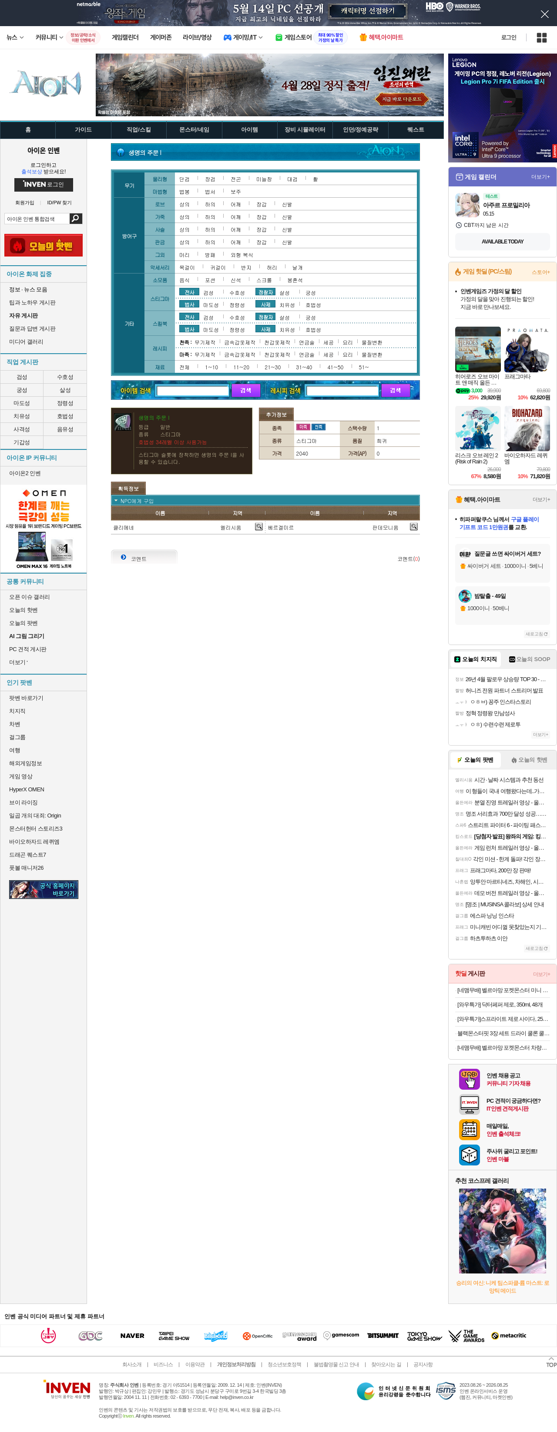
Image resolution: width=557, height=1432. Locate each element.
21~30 (273, 367)
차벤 (14, 724)
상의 (184, 204)
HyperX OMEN (26, 789)
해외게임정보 (25, 763)
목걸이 (187, 267)
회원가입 (24, 202)
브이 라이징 (23, 802)
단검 (184, 178)
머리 (184, 254)
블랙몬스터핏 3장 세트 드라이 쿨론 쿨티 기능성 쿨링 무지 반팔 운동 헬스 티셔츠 (503, 1033)
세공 (328, 342)
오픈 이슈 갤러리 (29, 597)
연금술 (307, 342)
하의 (210, 204)
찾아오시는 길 (386, 1364)
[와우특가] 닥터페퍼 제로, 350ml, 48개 (500, 1004)
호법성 (65, 416)
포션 (210, 280)
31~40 (304, 367)
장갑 (261, 204)
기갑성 (21, 442)
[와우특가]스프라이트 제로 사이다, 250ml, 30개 (503, 1019)
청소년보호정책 (284, 1364)
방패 (210, 254)
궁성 (22, 390)
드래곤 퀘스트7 (27, 855)
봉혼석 (295, 280)
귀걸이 (218, 267)
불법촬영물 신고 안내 (336, 1364)
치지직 (17, 711)
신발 (287, 204)
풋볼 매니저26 (26, 868)
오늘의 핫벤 (23, 610)
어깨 (236, 204)
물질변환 (372, 342)
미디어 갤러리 (26, 341)
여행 (14, 750)
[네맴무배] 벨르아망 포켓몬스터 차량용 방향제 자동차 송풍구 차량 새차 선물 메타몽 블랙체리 (503, 1047)
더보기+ (540, 176)
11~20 (241, 367)
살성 (65, 390)
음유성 (65, 429)
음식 (184, 280)
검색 (76, 218)
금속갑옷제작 (239, 342)
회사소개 (131, 1364)
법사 (189, 304)
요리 (347, 342)
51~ (364, 367)
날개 (297, 267)
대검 (292, 178)
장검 (210, 178)
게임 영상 (20, 776)
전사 (189, 291)
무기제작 (205, 342)
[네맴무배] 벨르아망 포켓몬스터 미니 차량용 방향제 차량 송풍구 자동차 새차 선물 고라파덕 (503, 990)
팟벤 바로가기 (26, 698)
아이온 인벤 (43, 150)
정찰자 (265, 291)
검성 (22, 377)
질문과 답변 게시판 (32, 328)
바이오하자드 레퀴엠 (34, 841)
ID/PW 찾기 (59, 202)
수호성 (65, 377)
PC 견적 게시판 (28, 649)
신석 (236, 280)
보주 (236, 191)
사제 (265, 304)
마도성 (21, 403)
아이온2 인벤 (24, 473)
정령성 (65, 403)
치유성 (21, 416)
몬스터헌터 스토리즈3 (35, 828)
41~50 (335, 367)
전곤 (236, 178)
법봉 (184, 191)
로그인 (508, 37)
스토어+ (541, 272)
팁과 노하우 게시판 (32, 302)
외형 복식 (242, 254)
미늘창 (264, 178)
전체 (184, 367)
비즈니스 (163, 1364)
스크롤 (264, 280)
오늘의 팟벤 (23, 623)
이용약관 (195, 1364)
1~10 (211, 367)
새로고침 (534, 634)
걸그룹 (17, 737)
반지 (246, 267)
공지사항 (423, 1364)
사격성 (21, 429)
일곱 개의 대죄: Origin (35, 815)
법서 (210, 191)
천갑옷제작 (277, 342)
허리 (272, 267)
